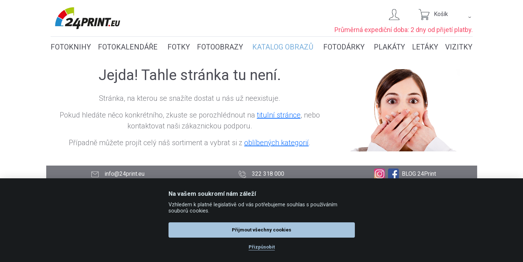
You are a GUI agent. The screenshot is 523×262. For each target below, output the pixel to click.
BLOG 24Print (419, 173)
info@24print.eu (117, 174)
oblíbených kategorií (276, 142)
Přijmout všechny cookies (261, 230)
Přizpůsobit (262, 247)
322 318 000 (261, 174)
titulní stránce (279, 115)
